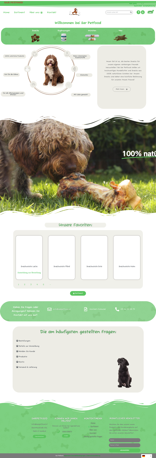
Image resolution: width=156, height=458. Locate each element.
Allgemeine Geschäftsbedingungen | (75, 455)
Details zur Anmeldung (29, 346)
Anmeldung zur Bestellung (29, 272)
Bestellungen (24, 341)
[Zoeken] (131, 12)
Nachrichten (138, 6)
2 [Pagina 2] (24, 284)
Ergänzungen (64, 30)
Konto (21, 362)
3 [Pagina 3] (31, 284)
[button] (59, 340)
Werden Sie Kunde (27, 351)
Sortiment (19, 12)
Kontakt (51, 12)
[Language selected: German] (146, 456)
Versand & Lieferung (28, 367)
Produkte (23, 357)
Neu (120, 30)
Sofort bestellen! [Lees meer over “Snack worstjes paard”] (61, 272)
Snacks (35, 30)
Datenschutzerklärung (93, 455)
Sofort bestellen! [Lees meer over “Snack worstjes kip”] (126, 272)
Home (6, 12)
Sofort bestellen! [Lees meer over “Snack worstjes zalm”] (29, 277)
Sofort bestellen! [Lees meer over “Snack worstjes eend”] (94, 272)
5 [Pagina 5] (43, 284)
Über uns (36, 12)
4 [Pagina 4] (37, 284)
